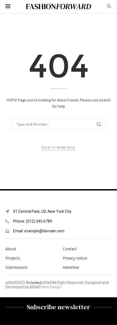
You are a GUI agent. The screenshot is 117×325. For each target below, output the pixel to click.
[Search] (109, 6)
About (10, 249)
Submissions (16, 267)
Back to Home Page (58, 147)
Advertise (71, 267)
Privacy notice (75, 258)
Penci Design (51, 287)
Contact (70, 249)
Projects (12, 258)
